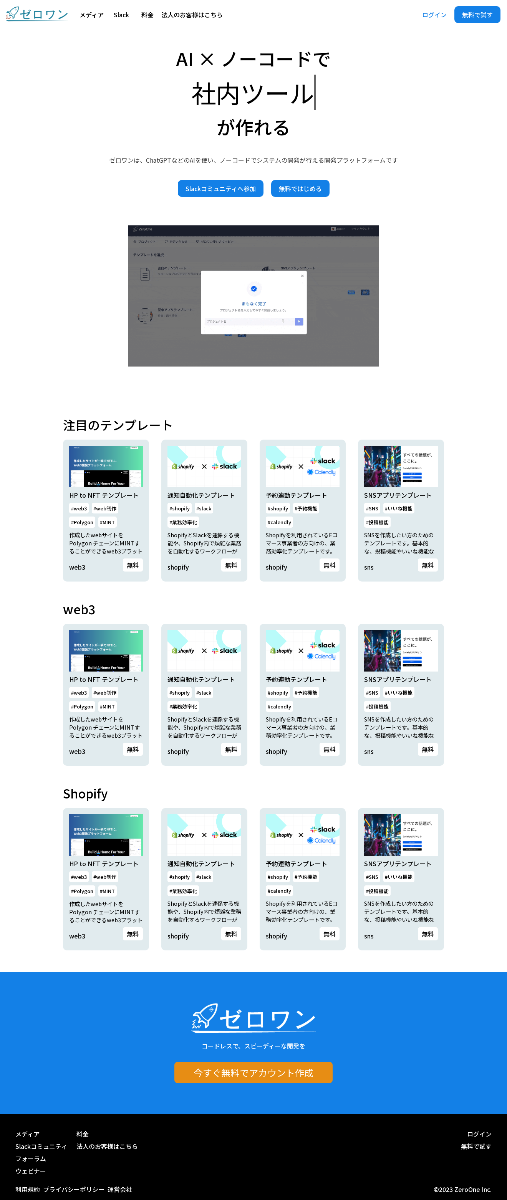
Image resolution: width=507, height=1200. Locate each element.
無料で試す (477, 14)
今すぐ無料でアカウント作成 (253, 1072)
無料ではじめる (300, 188)
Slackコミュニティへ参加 (221, 188)
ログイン (434, 14)
